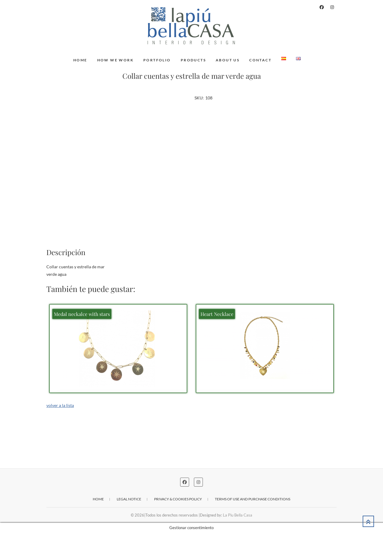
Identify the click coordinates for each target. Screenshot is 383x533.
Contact (260, 60)
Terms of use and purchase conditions (252, 499)
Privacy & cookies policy (178, 499)
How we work (115, 60)
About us (227, 60)
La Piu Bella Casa (237, 515)
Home (80, 60)
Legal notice (129, 499)
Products (193, 60)
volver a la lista (60, 405)
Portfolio (157, 60)
